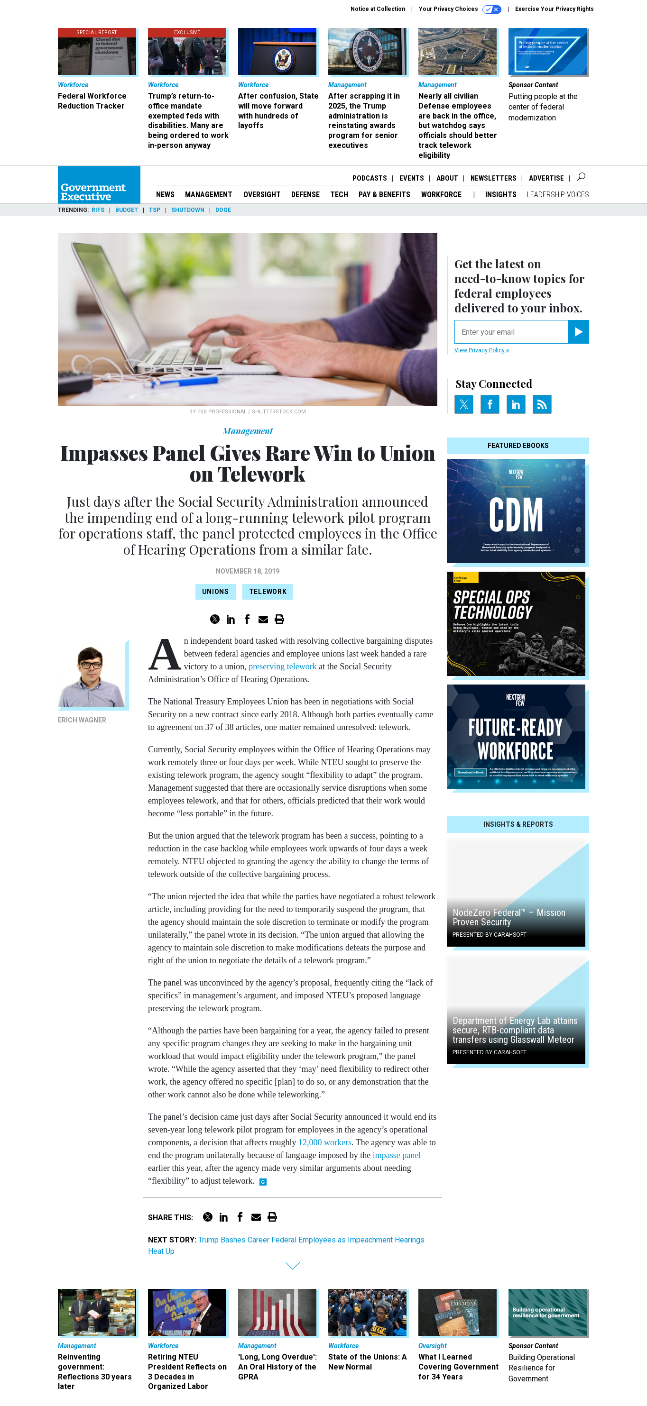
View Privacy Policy (481, 350)
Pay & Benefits (384, 194)
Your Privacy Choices (460, 9)
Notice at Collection (378, 9)
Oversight (262, 194)
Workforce (442, 194)
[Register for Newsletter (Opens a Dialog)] (578, 331)
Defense (305, 194)
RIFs (98, 210)
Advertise (546, 178)
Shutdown (187, 210)
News (165, 194)
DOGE (223, 210)
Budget (126, 210)
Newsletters (494, 178)
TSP (154, 210)
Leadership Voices (558, 194)
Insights (501, 194)
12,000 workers (324, 1142)
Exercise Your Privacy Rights (554, 9)
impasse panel (397, 1155)
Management (208, 194)
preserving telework (282, 666)
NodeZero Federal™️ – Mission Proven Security (509, 917)
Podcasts (369, 178)
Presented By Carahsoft (490, 934)
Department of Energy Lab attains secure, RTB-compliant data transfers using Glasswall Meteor (515, 1030)
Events (411, 178)
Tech (339, 194)
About (447, 178)
